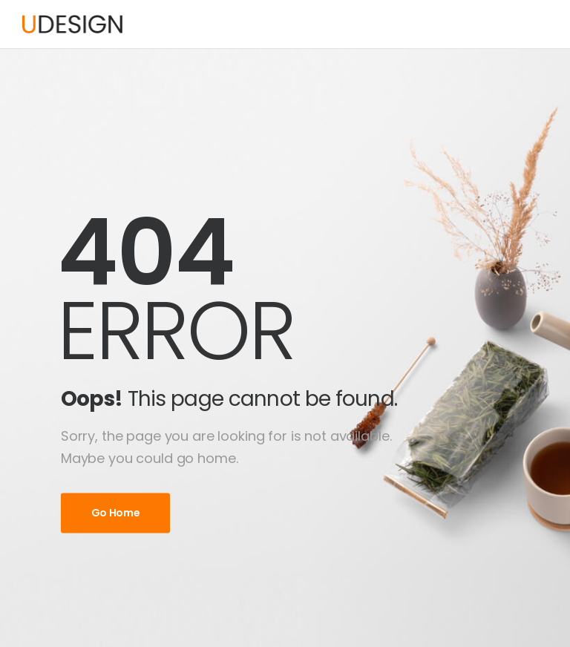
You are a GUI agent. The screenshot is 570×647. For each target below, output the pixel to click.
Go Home (115, 512)
